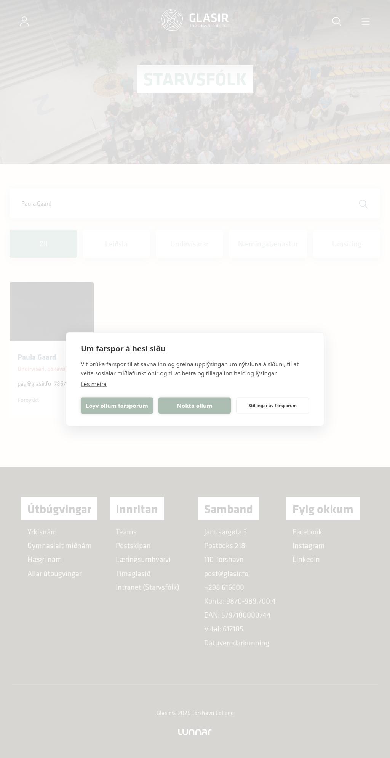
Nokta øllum (195, 405)
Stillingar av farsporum (273, 405)
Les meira (94, 383)
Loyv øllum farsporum (117, 405)
